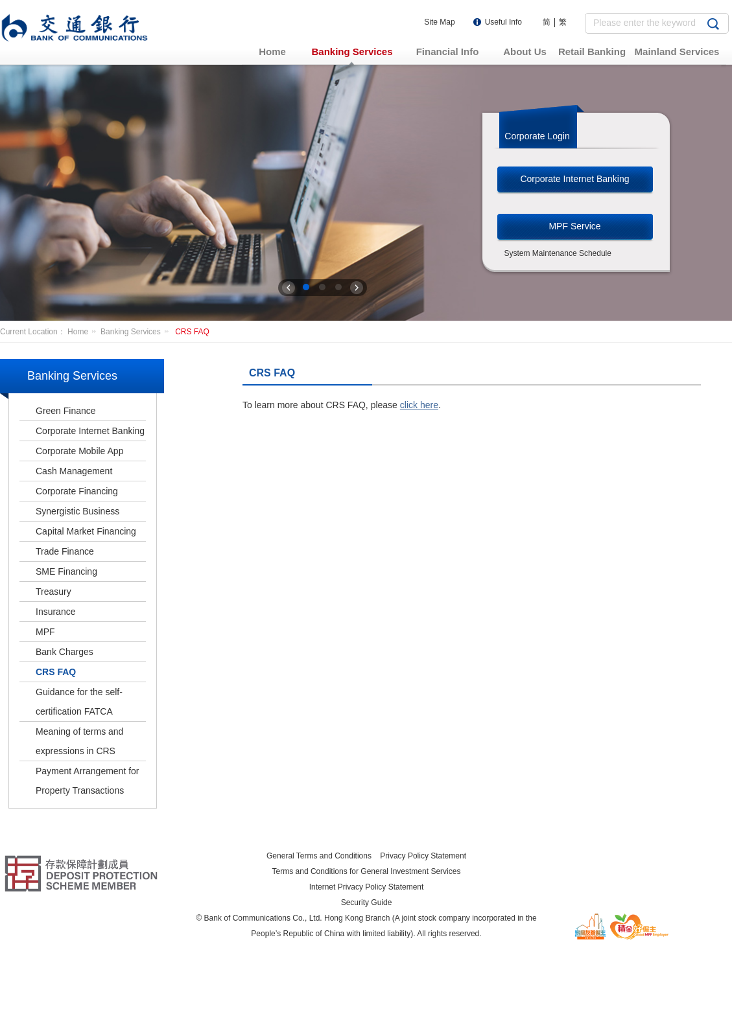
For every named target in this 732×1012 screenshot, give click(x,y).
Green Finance (66, 411)
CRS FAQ (192, 331)
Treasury (53, 591)
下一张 (356, 287)
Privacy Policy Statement (423, 855)
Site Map (439, 22)
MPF (45, 632)
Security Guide (366, 902)
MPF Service (574, 226)
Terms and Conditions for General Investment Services (366, 871)
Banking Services (136, 331)
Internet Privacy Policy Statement (366, 886)
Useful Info (503, 22)
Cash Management (74, 471)
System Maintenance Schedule (557, 253)
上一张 (288, 287)
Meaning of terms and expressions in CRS (79, 741)
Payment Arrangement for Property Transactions (87, 781)
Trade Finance (65, 551)
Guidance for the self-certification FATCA (79, 702)
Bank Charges (64, 652)
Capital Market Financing (86, 531)
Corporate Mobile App (79, 451)
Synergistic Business (77, 511)
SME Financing (66, 571)
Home (83, 331)
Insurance (55, 611)
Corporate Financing (77, 491)
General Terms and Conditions (319, 855)
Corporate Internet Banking (574, 179)
